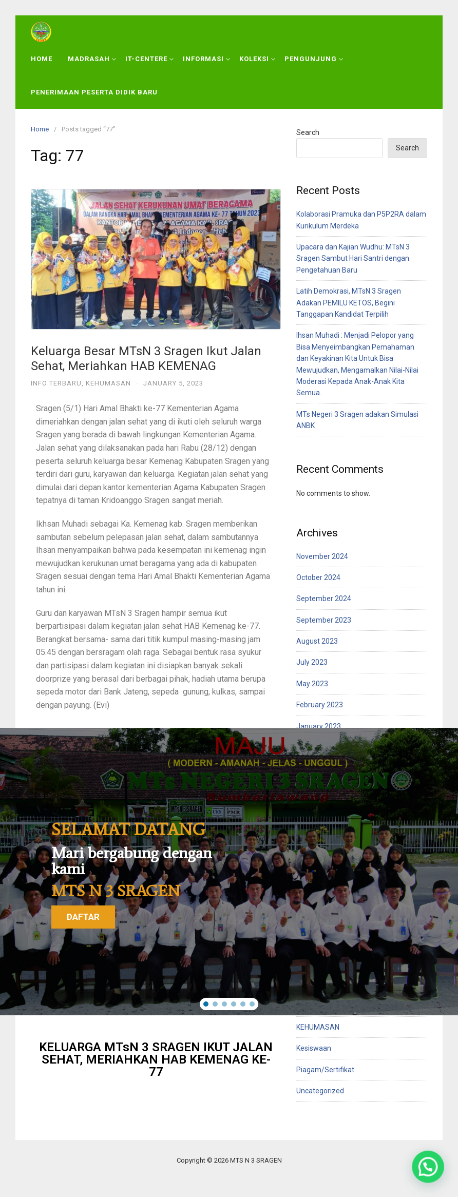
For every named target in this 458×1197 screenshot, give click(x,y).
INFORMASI (206, 59)
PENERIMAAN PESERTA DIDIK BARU (94, 92)
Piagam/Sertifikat (325, 1070)
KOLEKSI (257, 59)
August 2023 (317, 641)
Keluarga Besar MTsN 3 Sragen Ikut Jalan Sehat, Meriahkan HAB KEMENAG (146, 358)
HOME (41, 59)
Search (307, 132)
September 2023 (323, 620)
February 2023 (319, 705)
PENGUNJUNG (313, 59)
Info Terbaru (56, 383)
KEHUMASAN (108, 383)
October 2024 (318, 577)
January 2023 (318, 726)
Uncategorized (320, 1091)
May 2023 (312, 684)
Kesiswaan (313, 1048)
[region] (229, 871)
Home (40, 129)
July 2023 (312, 662)
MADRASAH (92, 59)
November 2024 (322, 556)
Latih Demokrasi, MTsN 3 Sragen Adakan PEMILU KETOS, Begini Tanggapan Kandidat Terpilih (348, 302)
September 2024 (323, 598)
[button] (205, 1004)
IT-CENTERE (149, 59)
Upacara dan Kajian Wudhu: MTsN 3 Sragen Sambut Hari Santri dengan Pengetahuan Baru (353, 258)
